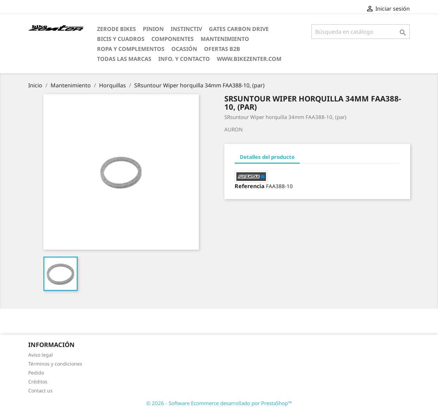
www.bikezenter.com (249, 59)
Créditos (37, 381)
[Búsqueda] (360, 31)
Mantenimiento (225, 39)
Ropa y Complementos (130, 49)
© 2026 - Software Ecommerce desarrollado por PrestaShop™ (219, 403)
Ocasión (184, 49)
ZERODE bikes (116, 29)
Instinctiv (186, 29)
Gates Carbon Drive (239, 29)
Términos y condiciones (55, 363)
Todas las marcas (124, 59)
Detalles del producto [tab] (267, 156)
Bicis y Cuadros (121, 39)
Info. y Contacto (184, 59)
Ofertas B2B (222, 49)
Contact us (40, 390)
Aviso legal (40, 354)
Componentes (172, 39)
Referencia (250, 186)
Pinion (153, 29)
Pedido (36, 372)
